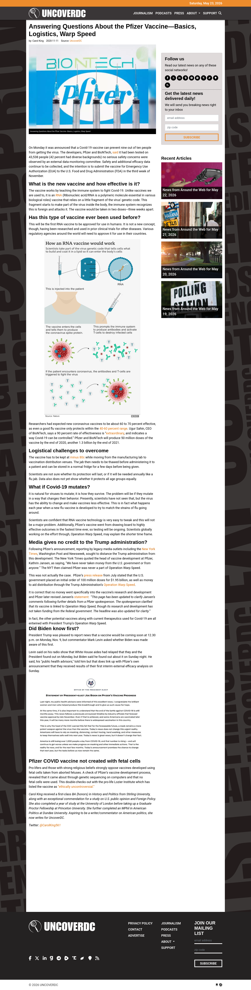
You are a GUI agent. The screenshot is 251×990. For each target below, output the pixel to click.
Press (179, 13)
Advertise (136, 935)
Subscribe (191, 137)
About (192, 13)
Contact (135, 929)
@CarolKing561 (50, 825)
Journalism (143, 13)
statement (81, 597)
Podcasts (163, 13)
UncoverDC (58, 13)
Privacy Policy (140, 923)
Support (210, 13)
